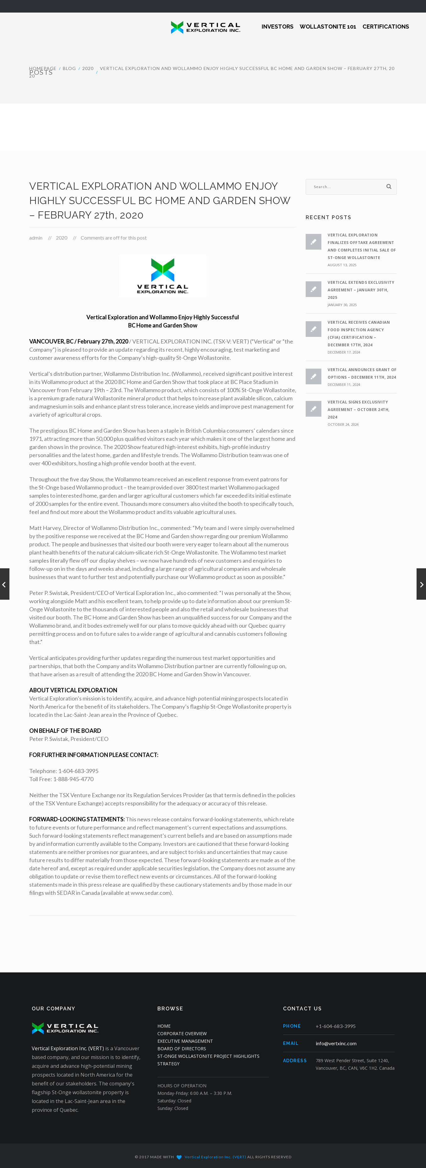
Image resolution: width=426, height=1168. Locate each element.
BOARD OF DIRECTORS (181, 1049)
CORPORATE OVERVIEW (182, 1033)
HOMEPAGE (43, 68)
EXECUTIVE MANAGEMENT (185, 1041)
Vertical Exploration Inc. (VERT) (68, 1048)
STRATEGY (168, 1064)
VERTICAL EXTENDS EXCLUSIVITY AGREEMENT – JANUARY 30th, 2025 (361, 290)
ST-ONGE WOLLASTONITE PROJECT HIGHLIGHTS (208, 1056)
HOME (164, 1026)
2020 (88, 68)
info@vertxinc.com (336, 1043)
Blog (69, 68)
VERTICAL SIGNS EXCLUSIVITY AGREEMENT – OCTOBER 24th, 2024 (359, 409)
